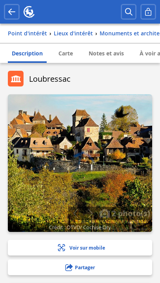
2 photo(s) (124, 213)
